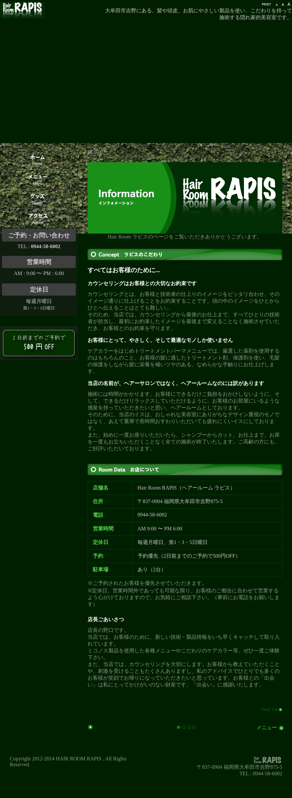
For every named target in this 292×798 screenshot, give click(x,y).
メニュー (270, 727)
